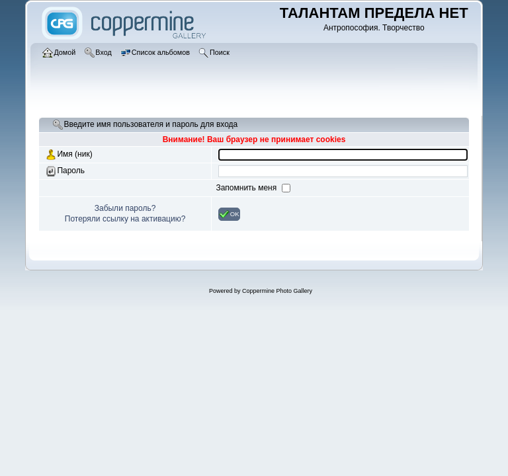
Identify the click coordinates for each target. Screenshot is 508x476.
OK (229, 214)
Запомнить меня (247, 187)
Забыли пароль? (125, 208)
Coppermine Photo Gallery (277, 291)
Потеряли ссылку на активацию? (125, 218)
